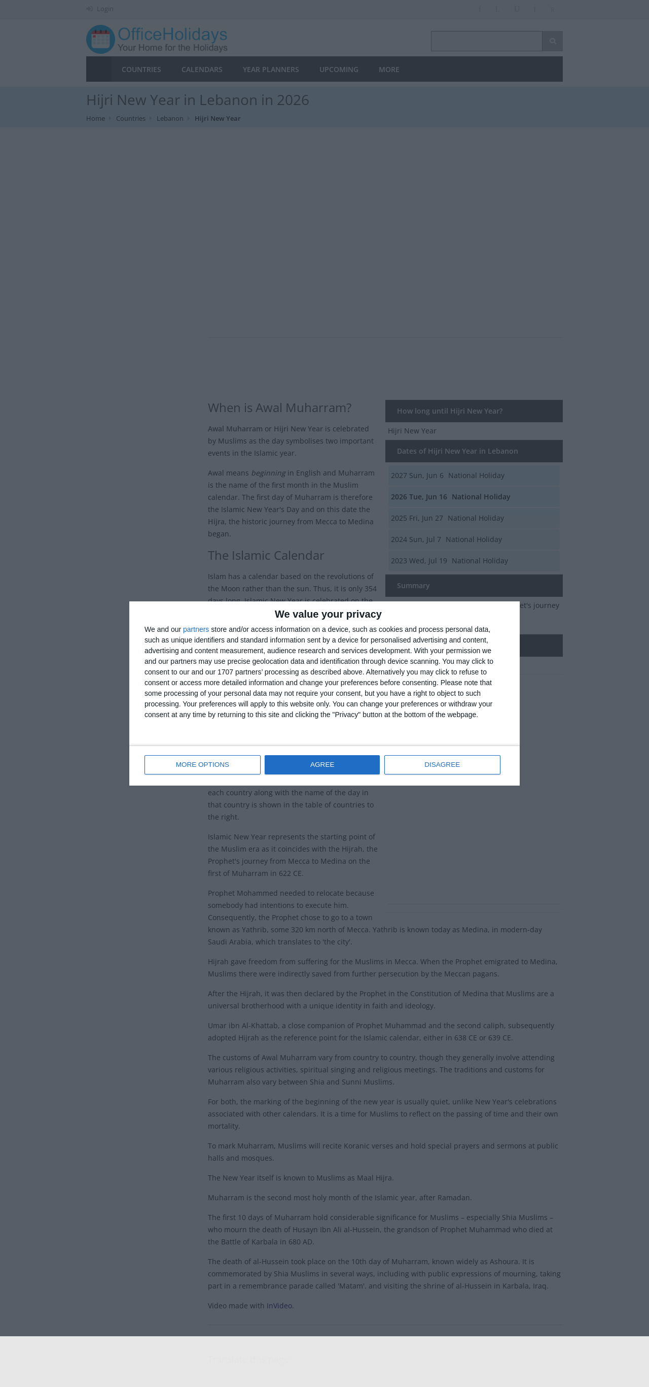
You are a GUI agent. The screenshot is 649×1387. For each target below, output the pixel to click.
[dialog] (324, 693)
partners (196, 629)
